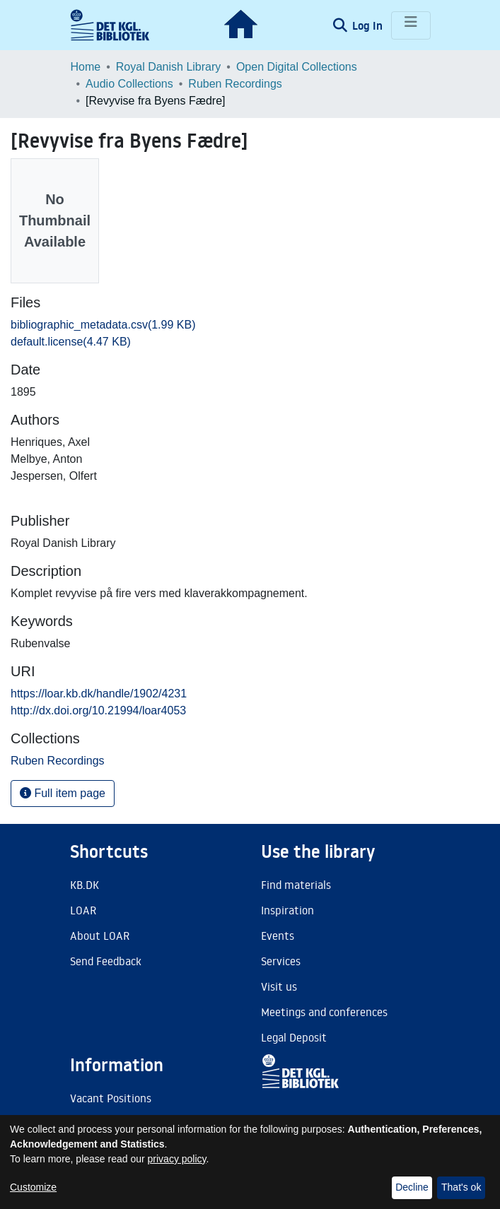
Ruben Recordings (235, 84)
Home (86, 67)
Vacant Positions (110, 1098)
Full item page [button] (62, 793)
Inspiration (287, 910)
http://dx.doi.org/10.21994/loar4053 (98, 710)
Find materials (296, 885)
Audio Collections (129, 84)
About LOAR (99, 935)
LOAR (83, 910)
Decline (412, 1187)
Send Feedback (105, 961)
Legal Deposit (294, 1037)
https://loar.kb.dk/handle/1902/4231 (99, 694)
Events (277, 935)
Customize (33, 1187)
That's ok (461, 1187)
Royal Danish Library (168, 67)
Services (281, 961)
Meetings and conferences (324, 1012)
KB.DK (84, 885)
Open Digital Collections (296, 67)
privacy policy (177, 1158)
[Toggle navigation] (411, 25)
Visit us (279, 986)
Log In (368, 25)
